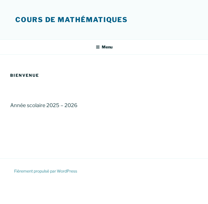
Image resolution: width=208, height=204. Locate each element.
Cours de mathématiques (71, 20)
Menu (104, 46)
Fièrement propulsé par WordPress (45, 171)
